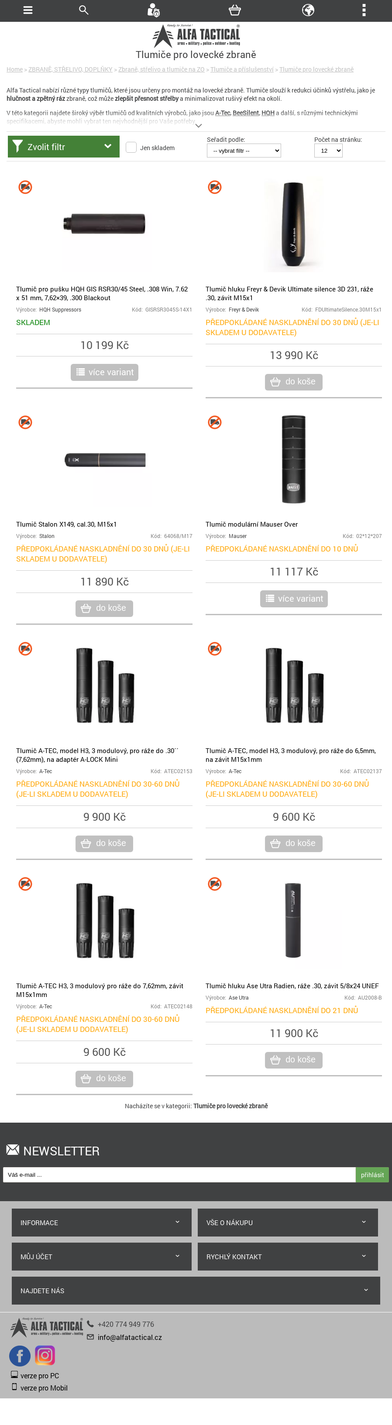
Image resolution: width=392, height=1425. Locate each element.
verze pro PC (40, 1375)
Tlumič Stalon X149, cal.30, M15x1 (66, 524)
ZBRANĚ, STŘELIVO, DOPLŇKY (70, 69)
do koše (299, 382)
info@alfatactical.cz (130, 1337)
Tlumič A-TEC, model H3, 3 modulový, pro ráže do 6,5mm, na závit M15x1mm (291, 755)
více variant (111, 371)
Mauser (238, 536)
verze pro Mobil (44, 1387)
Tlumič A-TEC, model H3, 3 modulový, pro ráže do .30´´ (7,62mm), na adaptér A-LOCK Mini (97, 755)
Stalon (47, 536)
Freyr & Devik (244, 309)
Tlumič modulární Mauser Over (252, 524)
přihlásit (372, 1175)
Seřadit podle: (226, 139)
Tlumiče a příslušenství (242, 69)
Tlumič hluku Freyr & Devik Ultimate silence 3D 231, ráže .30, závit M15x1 (289, 293)
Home (15, 69)
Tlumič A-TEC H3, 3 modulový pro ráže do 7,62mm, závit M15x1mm (99, 990)
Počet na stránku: (338, 139)
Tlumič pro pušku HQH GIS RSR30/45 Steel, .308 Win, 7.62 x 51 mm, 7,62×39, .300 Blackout (102, 293)
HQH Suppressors (60, 309)
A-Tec (45, 771)
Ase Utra (239, 997)
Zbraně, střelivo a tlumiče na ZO (161, 69)
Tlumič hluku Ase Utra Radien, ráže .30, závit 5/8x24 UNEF (292, 985)
